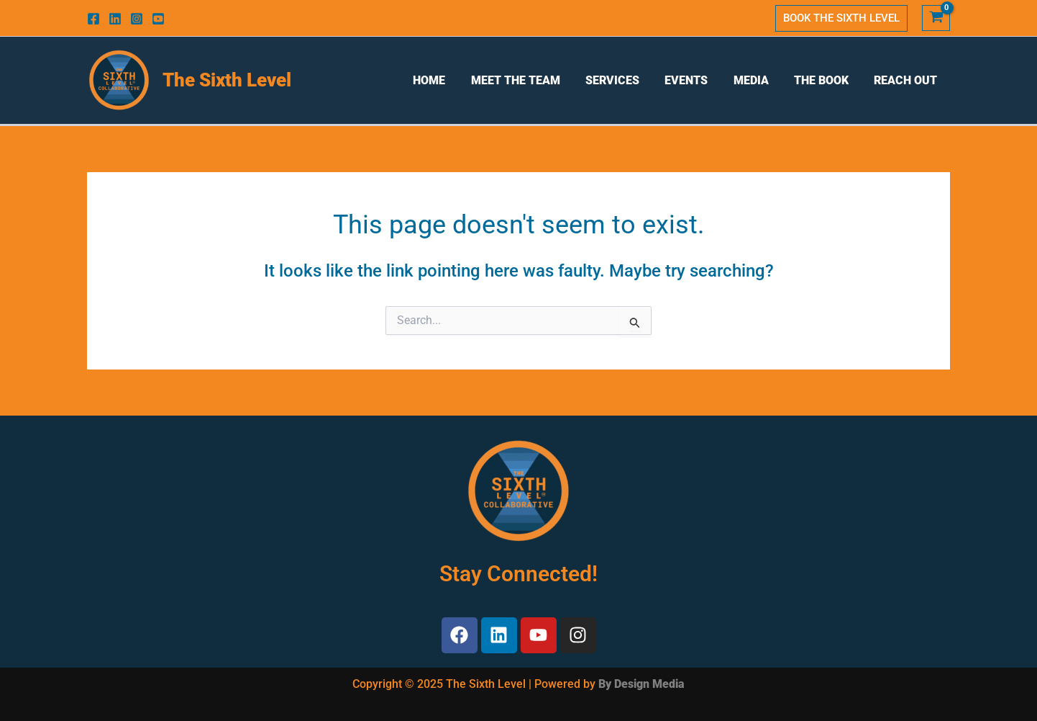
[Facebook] (93, 18)
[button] (841, 18)
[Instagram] (136, 18)
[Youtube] (158, 18)
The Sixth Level (227, 80)
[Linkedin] (115, 18)
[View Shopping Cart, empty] (936, 18)
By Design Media (641, 684)
